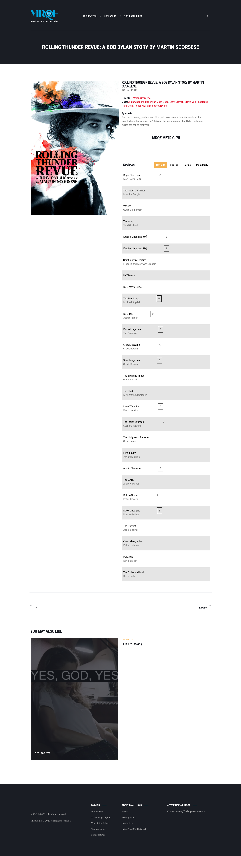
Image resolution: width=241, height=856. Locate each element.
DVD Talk (128, 313)
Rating (187, 165)
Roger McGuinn (143, 105)
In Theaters (97, 811)
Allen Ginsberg (136, 101)
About (125, 811)
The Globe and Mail (133, 572)
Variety (127, 206)
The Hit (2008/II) (132, 644)
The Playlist (129, 526)
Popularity (202, 165)
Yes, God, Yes (43, 753)
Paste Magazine (132, 329)
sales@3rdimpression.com (190, 811)
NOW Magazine (131, 510)
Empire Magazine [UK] (135, 236)
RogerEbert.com (131, 175)
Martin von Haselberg (196, 101)
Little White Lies (132, 406)
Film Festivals (98, 834)
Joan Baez (162, 101)
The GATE (128, 479)
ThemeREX (36, 820)
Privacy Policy (129, 817)
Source (174, 165)
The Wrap (128, 221)
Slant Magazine (131, 344)
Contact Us (127, 823)
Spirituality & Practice (134, 260)
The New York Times (134, 190)
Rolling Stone (130, 495)
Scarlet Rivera (159, 105)
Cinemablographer (133, 541)
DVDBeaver (129, 275)
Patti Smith (128, 105)
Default (160, 165)
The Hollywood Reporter (136, 437)
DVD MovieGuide (132, 287)
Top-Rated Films (100, 823)
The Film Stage (131, 298)
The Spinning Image (133, 375)
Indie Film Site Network (134, 829)
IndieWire (128, 557)
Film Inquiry (129, 452)
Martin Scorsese (142, 98)
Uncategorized (129, 640)
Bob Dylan (150, 101)
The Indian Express (133, 421)
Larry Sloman (177, 101)
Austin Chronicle (132, 468)
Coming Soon (98, 829)
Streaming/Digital (100, 817)
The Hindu (128, 391)
